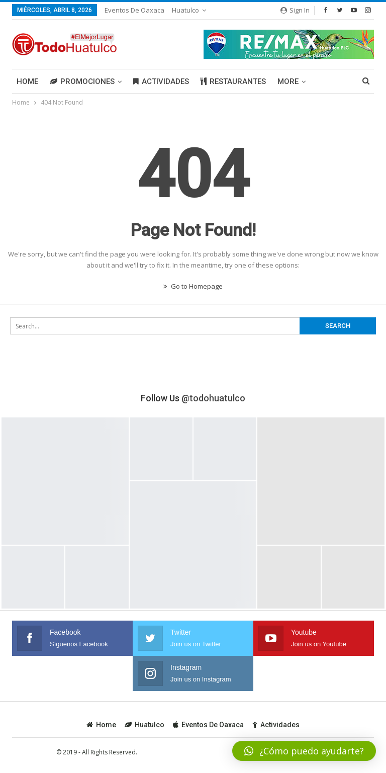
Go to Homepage (193, 286)
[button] (304, 751)
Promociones (82, 81)
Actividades (161, 81)
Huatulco (185, 10)
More (288, 81)
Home (27, 81)
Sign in (295, 10)
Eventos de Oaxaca (134, 10)
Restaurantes (233, 81)
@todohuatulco (213, 398)
